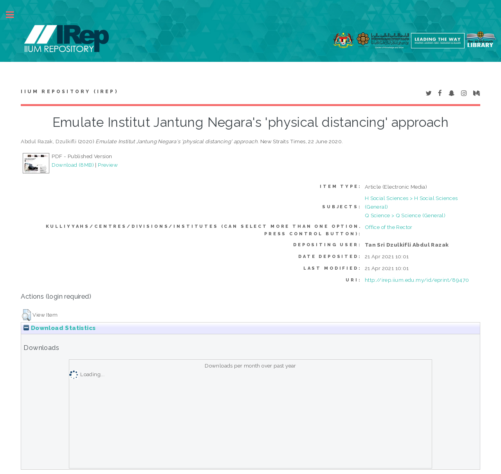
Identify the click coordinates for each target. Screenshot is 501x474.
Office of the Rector (389, 227)
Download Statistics (59, 328)
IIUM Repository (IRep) (69, 91)
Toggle (14, 14)
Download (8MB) (73, 165)
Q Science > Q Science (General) (405, 215)
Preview (108, 165)
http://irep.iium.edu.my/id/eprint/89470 (417, 280)
